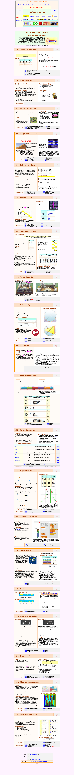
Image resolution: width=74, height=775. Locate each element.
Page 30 (43, 16)
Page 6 (31, 19)
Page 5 (24, 19)
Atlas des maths (19, 20)
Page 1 (25, 16)
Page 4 (53, 17)
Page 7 (38, 19)
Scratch (18, 529)
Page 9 (53, 19)
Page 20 (37, 16)
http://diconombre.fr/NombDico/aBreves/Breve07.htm (40, 761)
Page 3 (45, 17)
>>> (25, 70)
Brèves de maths (33, 754)
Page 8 (45, 19)
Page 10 (32, 16)
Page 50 (55, 16)
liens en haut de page (36, 759)
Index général (25, 17)
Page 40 (49, 16)
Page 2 (38, 17)
